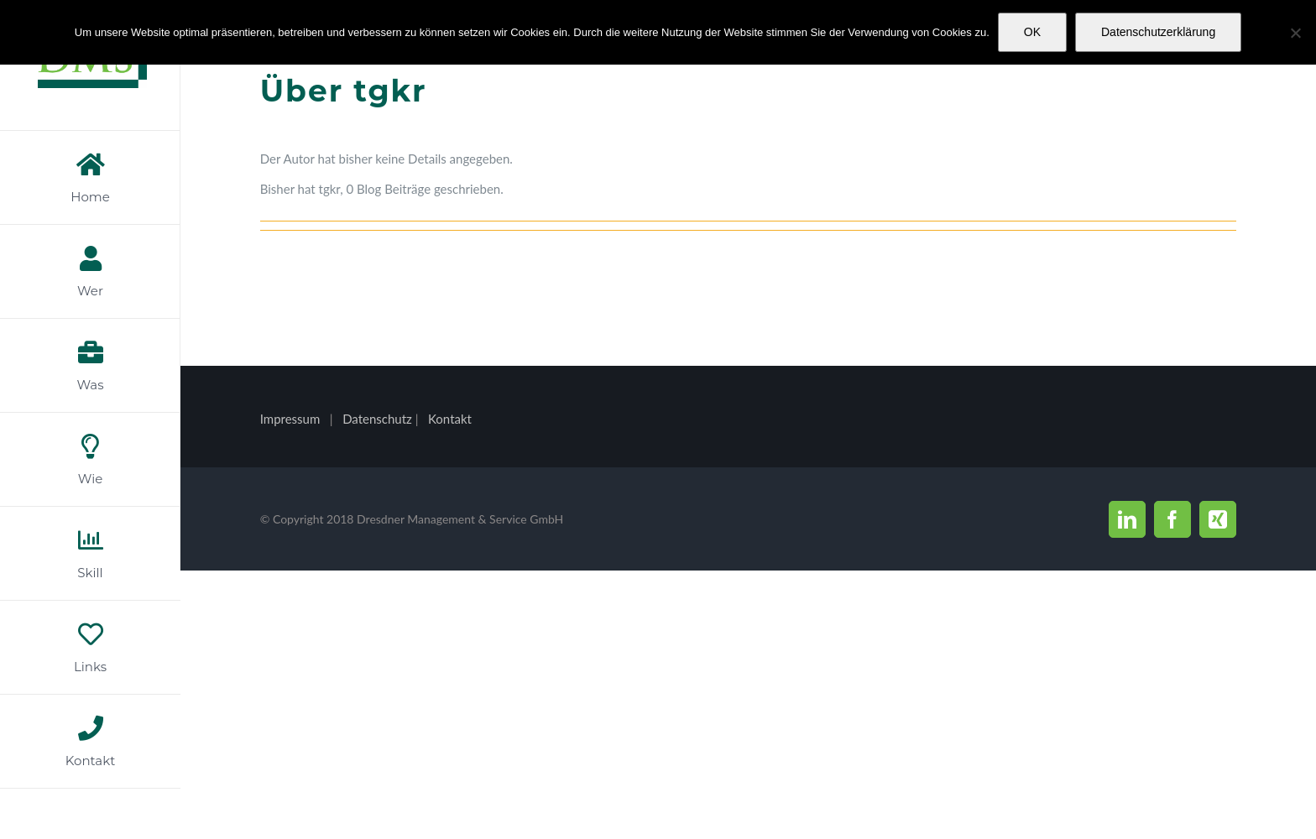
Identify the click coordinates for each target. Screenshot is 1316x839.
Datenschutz (378, 418)
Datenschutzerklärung (1158, 32)
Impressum (290, 418)
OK (1032, 32)
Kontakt (450, 418)
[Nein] (1295, 32)
